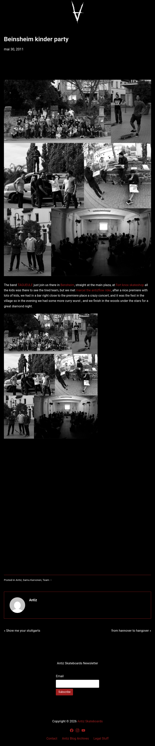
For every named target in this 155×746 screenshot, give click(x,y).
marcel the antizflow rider (93, 290)
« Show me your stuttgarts (22, 630)
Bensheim (67, 285)
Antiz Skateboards (90, 721)
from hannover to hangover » (131, 630)
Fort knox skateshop (130, 285)
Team (46, 579)
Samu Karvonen (32, 579)
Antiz (19, 579)
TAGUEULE (25, 285)
